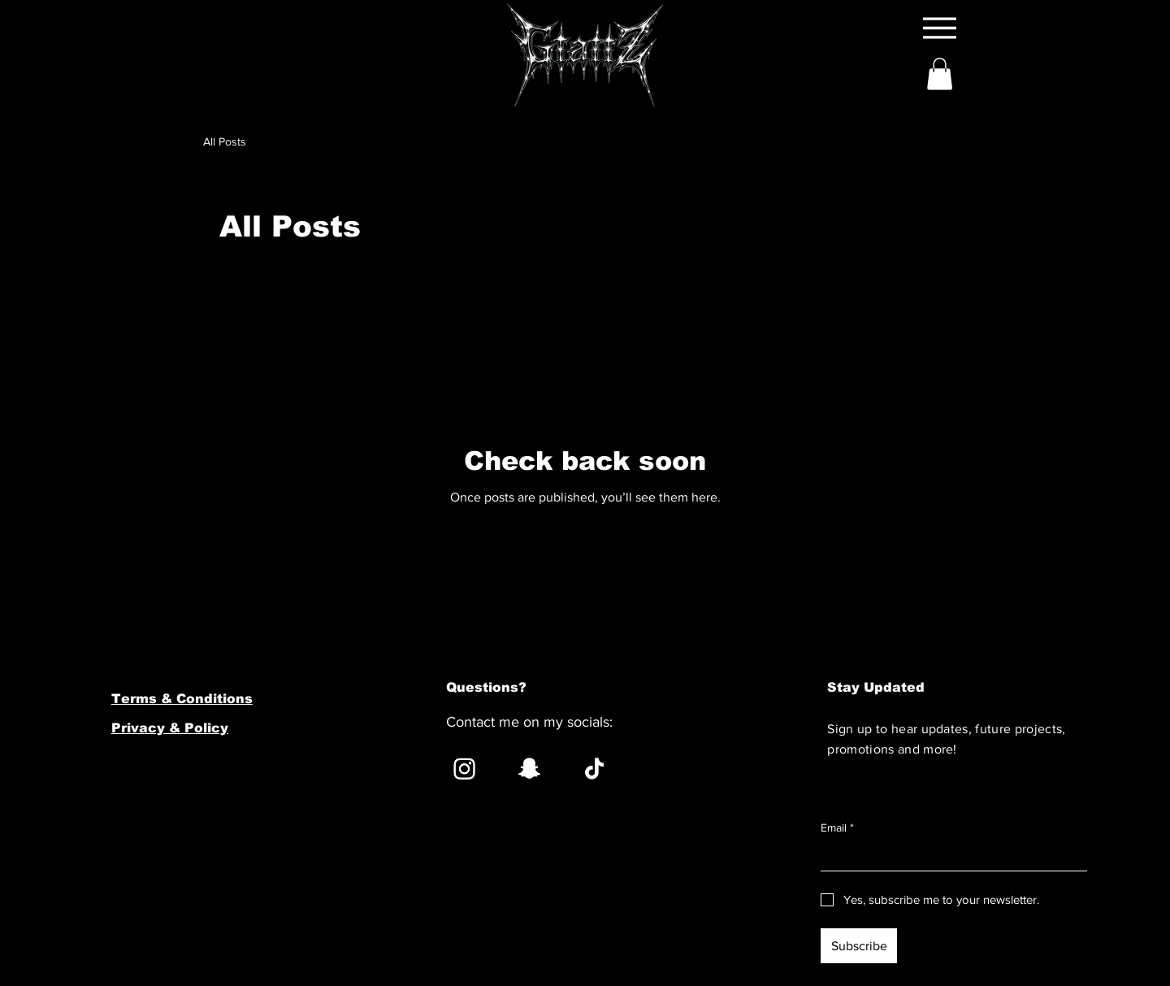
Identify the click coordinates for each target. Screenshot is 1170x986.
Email (837, 828)
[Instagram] (464, 768)
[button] (939, 73)
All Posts (224, 141)
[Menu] (939, 28)
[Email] (949, 857)
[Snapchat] (529, 768)
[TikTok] (594, 768)
